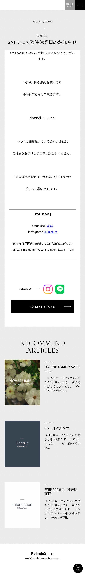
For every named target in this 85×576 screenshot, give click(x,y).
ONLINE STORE (78, 568)
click (50, 226)
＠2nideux (50, 232)
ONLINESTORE (69, 5)
